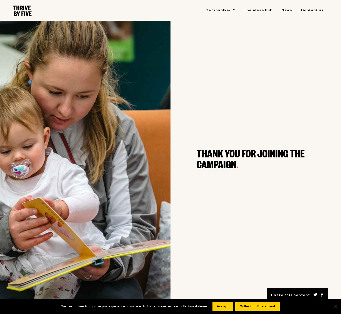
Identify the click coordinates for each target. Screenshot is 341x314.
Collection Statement (257, 307)
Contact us (312, 11)
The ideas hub (258, 11)
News (286, 11)
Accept (223, 307)
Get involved (219, 11)
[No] (335, 306)
